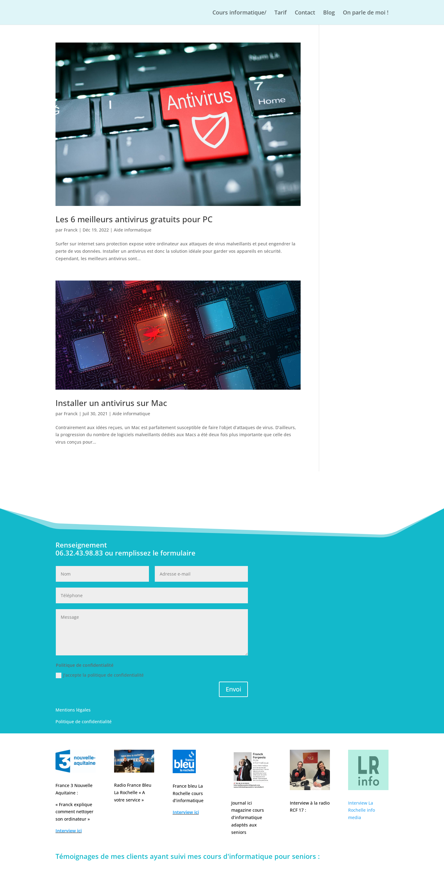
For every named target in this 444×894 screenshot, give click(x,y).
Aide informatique (132, 230)
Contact (305, 13)
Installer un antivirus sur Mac (111, 402)
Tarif (280, 13)
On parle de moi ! (365, 13)
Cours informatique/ (239, 13)
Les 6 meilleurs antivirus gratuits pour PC (134, 219)
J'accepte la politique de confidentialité (100, 675)
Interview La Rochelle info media (361, 810)
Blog (329, 13)
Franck (71, 230)
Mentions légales (73, 710)
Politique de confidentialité (84, 721)
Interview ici (69, 831)
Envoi (233, 689)
